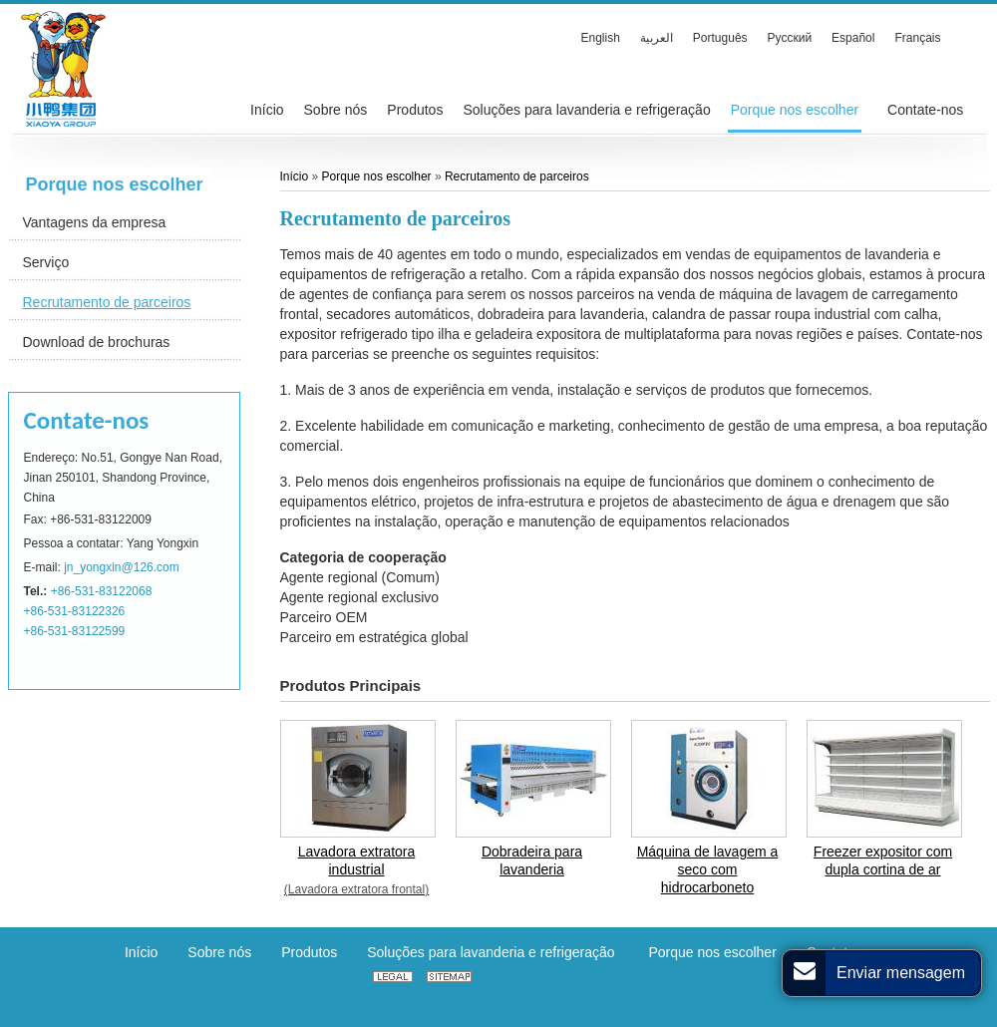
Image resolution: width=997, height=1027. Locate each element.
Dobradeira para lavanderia (532, 860)
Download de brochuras (96, 342)
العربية (656, 38)
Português (720, 38)
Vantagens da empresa (94, 222)
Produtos (309, 952)
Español (852, 38)
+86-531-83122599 (75, 631)
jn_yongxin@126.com (121, 567)
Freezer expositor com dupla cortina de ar (883, 860)
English (600, 38)
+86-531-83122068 (102, 591)
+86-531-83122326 (75, 611)
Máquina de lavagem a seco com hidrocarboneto (708, 869)
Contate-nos (87, 420)
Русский (790, 38)
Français (917, 38)
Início (296, 176)
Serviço (46, 262)
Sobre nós (219, 952)
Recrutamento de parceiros (107, 302)
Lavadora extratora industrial (357, 870)
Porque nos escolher (114, 184)
